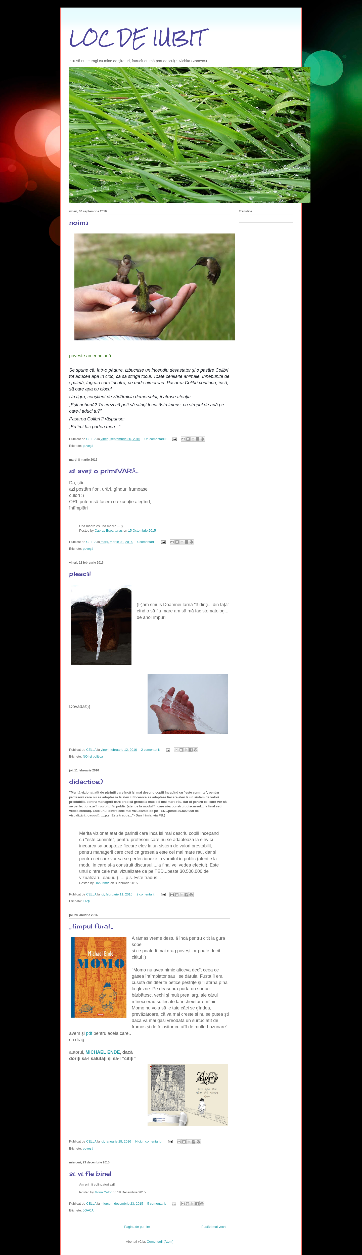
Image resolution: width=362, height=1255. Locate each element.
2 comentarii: (151, 750)
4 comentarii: (146, 542)
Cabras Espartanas (108, 530)
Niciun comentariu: (149, 1141)
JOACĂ (88, 1210)
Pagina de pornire (137, 1227)
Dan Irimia (102, 883)
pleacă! (80, 573)
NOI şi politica (93, 756)
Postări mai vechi (213, 1227)
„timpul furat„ (91, 926)
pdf (89, 1033)
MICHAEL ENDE (102, 1052)
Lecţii (86, 901)
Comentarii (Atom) (160, 1241)
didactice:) (86, 781)
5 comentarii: (157, 1203)
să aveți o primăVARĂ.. (104, 471)
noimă (78, 222)
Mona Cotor (103, 1192)
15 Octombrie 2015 (142, 530)
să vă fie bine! (90, 1173)
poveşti (88, 446)
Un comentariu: (155, 439)
